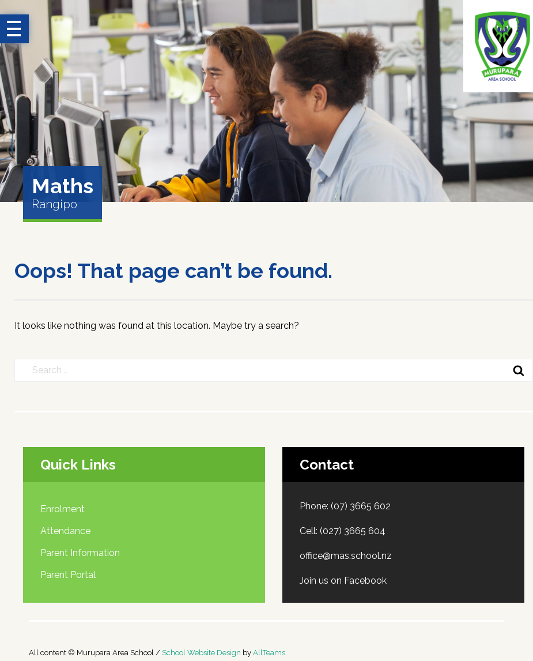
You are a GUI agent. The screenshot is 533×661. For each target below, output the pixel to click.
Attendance (65, 530)
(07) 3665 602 (361, 506)
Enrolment (62, 509)
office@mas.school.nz (346, 555)
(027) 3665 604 (352, 530)
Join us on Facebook (343, 580)
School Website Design (201, 652)
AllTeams (269, 652)
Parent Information (80, 552)
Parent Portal (68, 574)
